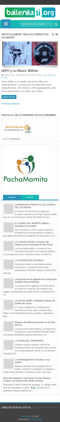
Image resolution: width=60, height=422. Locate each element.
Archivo (29, 197)
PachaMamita (35, 419)
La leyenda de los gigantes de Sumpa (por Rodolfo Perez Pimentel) (36, 280)
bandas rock (9, 75)
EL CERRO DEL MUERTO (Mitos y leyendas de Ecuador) (32, 224)
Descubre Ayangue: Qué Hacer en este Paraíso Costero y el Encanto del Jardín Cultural (26, 379)
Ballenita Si (26, 416)
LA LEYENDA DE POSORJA (29, 260)
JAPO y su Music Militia (19, 70)
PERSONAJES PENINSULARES (28, 75)
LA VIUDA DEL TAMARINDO (29, 340)
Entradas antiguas (10, 103)
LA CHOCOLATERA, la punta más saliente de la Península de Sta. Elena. (34, 243)
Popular (12, 197)
